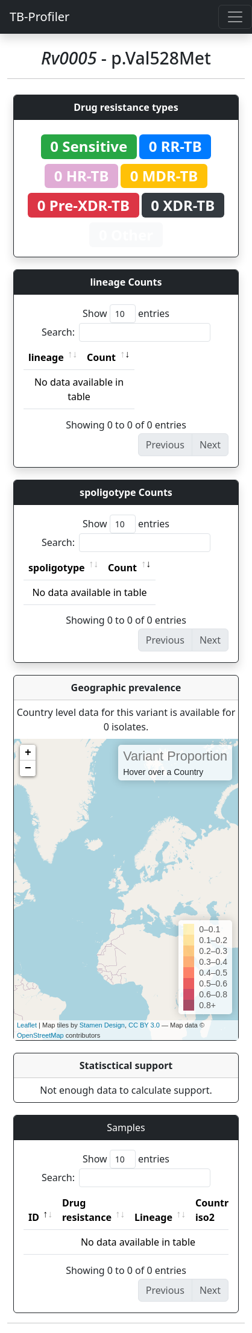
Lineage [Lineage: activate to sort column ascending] (153, 1217)
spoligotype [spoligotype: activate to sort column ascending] (56, 567)
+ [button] (28, 752)
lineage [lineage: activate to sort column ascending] (46, 357)
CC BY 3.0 (144, 1025)
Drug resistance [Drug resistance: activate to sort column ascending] (87, 1210)
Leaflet (27, 1025)
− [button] (28, 768)
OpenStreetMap (40, 1035)
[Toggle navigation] (235, 17)
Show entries (126, 313)
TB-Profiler (39, 16)
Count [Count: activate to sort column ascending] (101, 357)
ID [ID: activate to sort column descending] (33, 1217)
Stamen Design (102, 1025)
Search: (126, 332)
